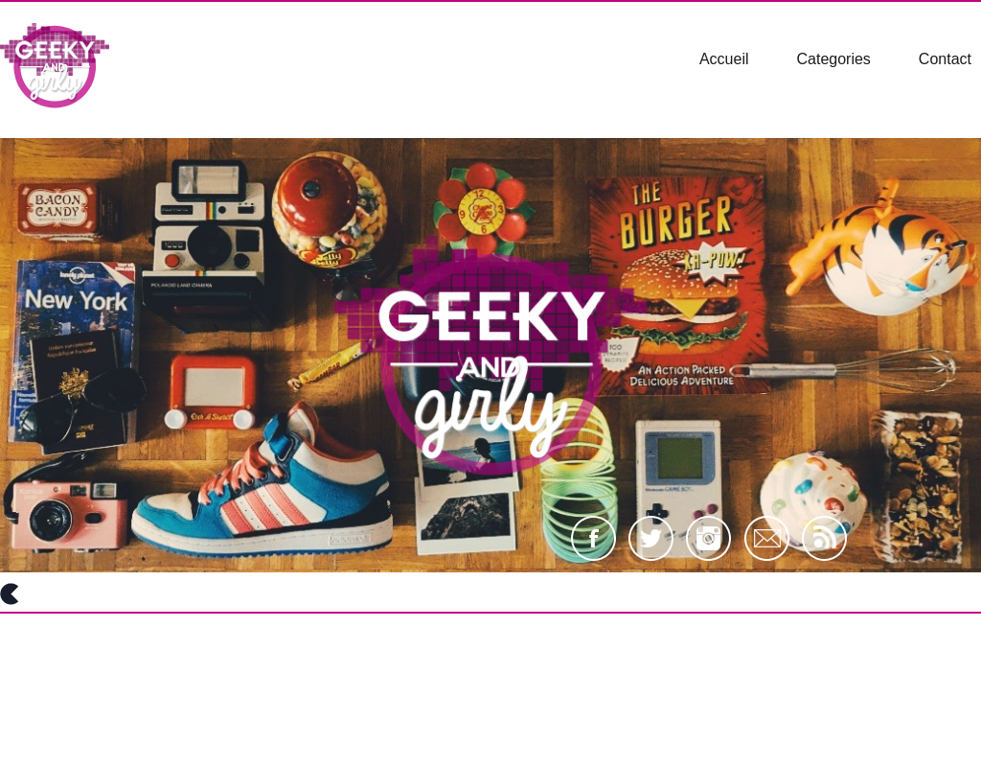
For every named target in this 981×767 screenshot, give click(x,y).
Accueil (724, 59)
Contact (945, 59)
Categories (833, 59)
